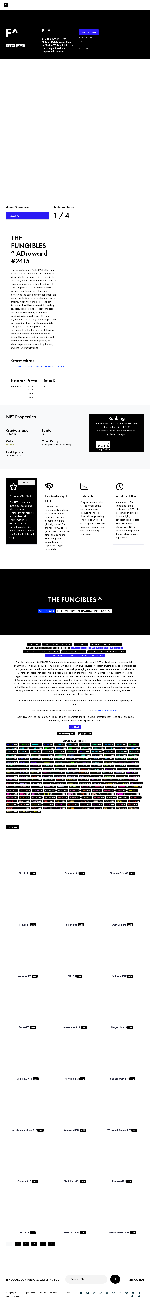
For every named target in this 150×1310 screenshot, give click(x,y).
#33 (96, 744)
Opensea (85, 733)
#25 (24, 744)
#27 (121, 744)
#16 (48, 744)
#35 (24, 755)
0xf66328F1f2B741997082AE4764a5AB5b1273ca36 (38, 366)
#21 (84, 744)
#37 (74, 748)
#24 (59, 744)
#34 (111, 783)
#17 (108, 759)
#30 (12, 744)
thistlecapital (66, 733)
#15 (96, 759)
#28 (49, 748)
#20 (48, 755)
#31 (24, 773)
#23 (111, 748)
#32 (107, 780)
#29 (109, 751)
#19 (71, 759)
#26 (86, 748)
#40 (99, 748)
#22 (36, 744)
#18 (110, 762)
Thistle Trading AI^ (105, 710)
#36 (47, 766)
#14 (24, 748)
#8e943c (10, 445)
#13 (24, 769)
